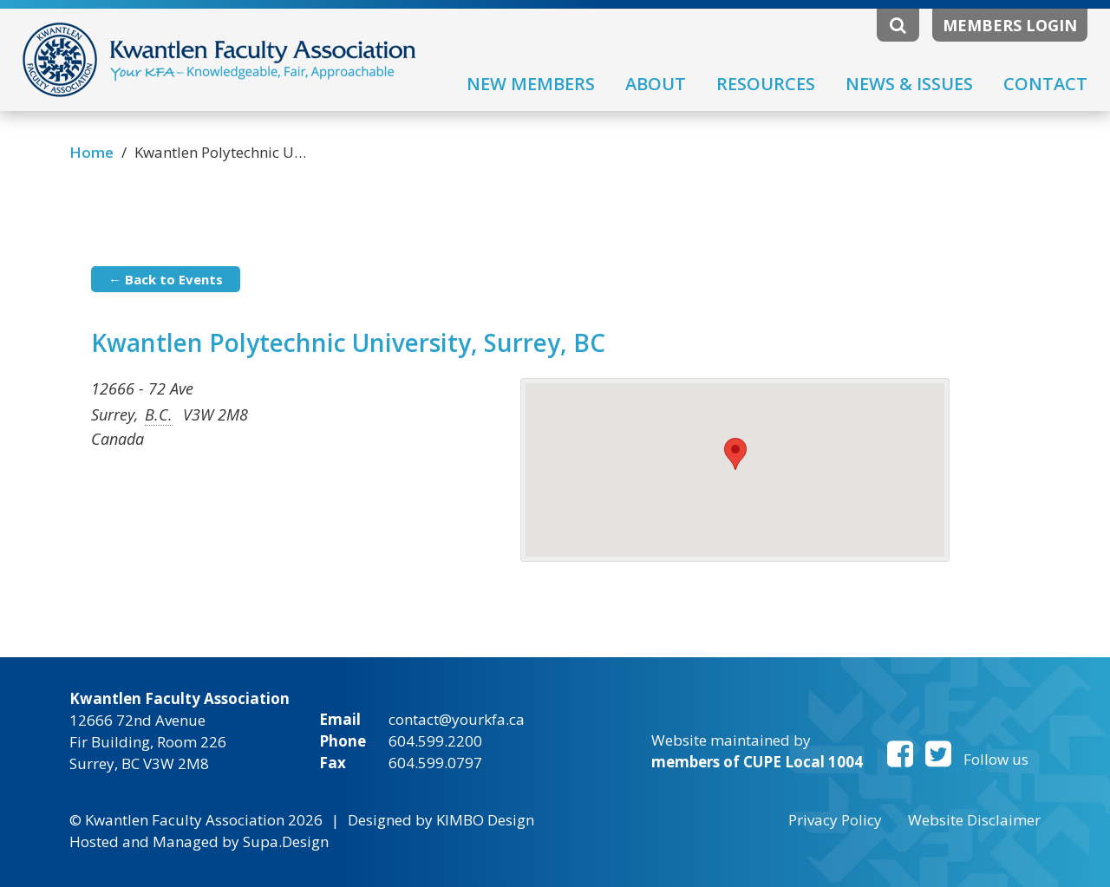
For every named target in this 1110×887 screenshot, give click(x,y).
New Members (531, 83)
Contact (1045, 83)
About (655, 83)
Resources (765, 83)
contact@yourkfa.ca (456, 719)
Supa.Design (286, 841)
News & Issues (909, 83)
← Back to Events (165, 279)
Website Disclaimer (974, 820)
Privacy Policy (835, 820)
